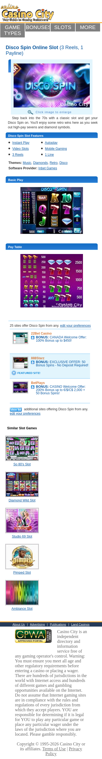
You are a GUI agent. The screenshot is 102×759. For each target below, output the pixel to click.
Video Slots (20, 149)
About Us (19, 624)
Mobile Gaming (56, 149)
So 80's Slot (22, 464)
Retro (53, 163)
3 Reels (17, 155)
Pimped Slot (22, 572)
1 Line (49, 155)
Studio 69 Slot (22, 536)
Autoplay (51, 143)
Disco (63, 163)
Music (27, 163)
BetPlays (38, 383)
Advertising (37, 624)
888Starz (37, 358)
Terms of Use (54, 749)
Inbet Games (47, 168)
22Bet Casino (41, 333)
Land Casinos (80, 624)
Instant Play (20, 143)
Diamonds (40, 163)
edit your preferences (75, 326)
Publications (58, 624)
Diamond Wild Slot (22, 500)
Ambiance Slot (21, 609)
